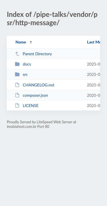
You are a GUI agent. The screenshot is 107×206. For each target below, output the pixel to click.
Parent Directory (33, 53)
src (21, 74)
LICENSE (27, 105)
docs (23, 64)
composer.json (31, 95)
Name (20, 41)
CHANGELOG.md (34, 84)
